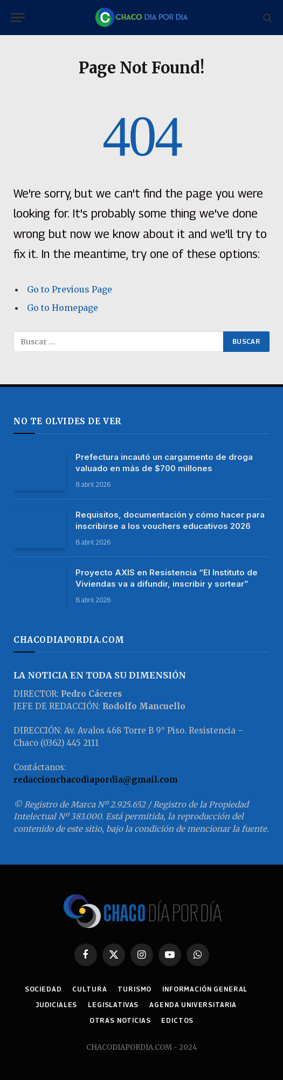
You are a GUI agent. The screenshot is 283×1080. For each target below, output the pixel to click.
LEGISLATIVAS (113, 1005)
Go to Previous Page (69, 289)
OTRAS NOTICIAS (120, 1020)
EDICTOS (177, 1020)
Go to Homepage (62, 307)
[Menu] (18, 17)
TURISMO (134, 989)
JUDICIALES (56, 1005)
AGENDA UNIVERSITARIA (193, 1005)
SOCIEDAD (43, 989)
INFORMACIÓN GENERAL (204, 989)
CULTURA (89, 989)
